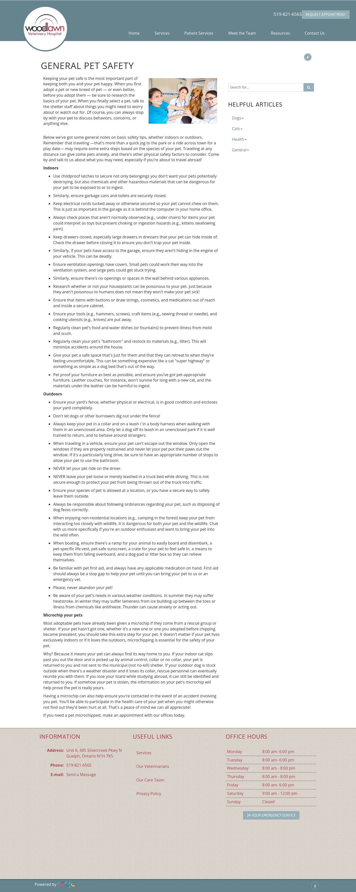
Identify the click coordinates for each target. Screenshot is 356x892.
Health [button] (239, 139)
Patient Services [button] (199, 33)
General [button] (240, 150)
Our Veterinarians (152, 766)
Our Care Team (150, 780)
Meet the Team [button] (242, 33)
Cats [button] (237, 128)
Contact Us (315, 33)
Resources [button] (280, 33)
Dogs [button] (238, 118)
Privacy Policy (148, 793)
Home (134, 33)
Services (162, 33)
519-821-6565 (288, 14)
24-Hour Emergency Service (271, 815)
